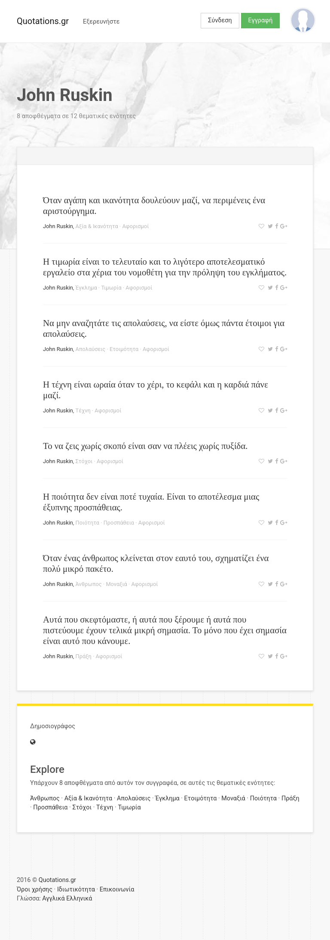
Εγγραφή (260, 20)
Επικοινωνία (117, 889)
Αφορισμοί (135, 226)
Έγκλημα (86, 287)
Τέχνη (83, 410)
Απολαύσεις (91, 349)
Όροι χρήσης (34, 889)
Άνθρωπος (89, 584)
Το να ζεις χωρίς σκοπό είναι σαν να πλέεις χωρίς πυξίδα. (145, 446)
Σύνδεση (220, 20)
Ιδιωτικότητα (76, 889)
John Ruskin (58, 226)
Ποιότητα (87, 522)
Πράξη (84, 656)
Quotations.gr (43, 21)
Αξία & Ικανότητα (97, 226)
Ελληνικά (79, 898)
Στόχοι (84, 461)
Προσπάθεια (119, 522)
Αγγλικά (53, 898)
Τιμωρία (111, 287)
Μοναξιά (116, 584)
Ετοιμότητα (124, 349)
